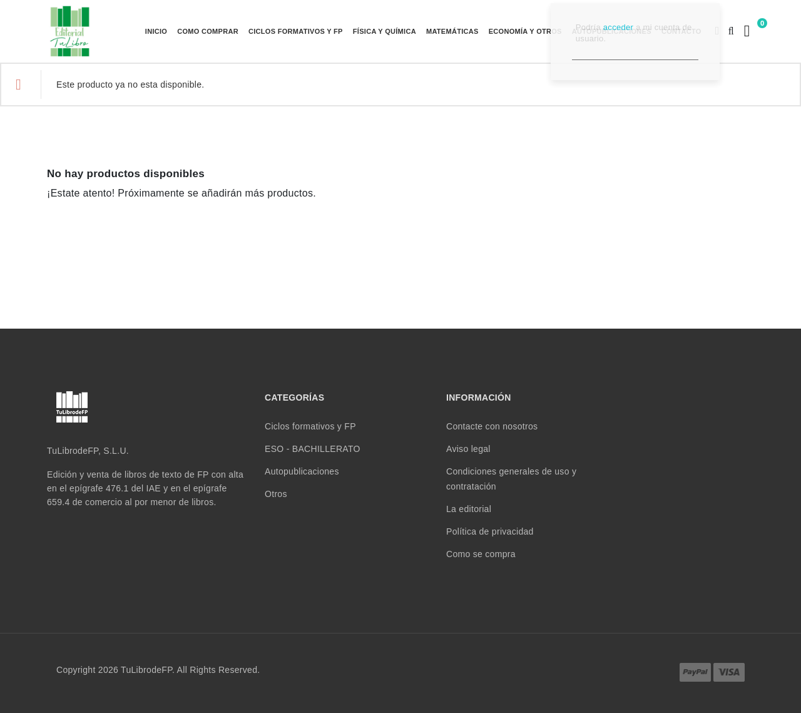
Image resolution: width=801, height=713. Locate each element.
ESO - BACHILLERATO (312, 449)
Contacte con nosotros (492, 426)
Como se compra (481, 554)
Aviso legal (468, 449)
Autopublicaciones (611, 31)
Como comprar (207, 31)
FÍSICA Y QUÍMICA (384, 31)
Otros (276, 494)
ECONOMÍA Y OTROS (525, 31)
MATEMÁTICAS (452, 31)
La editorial (468, 509)
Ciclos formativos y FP (295, 31)
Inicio (156, 31)
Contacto (681, 31)
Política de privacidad (490, 531)
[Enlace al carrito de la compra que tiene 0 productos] (745, 31)
